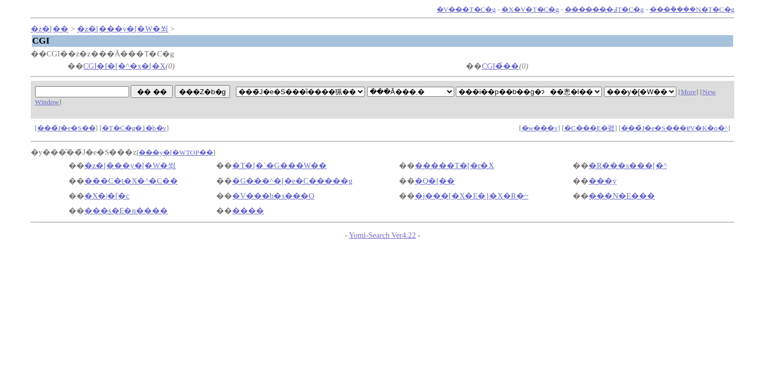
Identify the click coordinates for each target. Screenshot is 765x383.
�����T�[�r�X (454, 165)
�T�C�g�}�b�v (134, 128)
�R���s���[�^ (628, 165)
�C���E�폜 (589, 128)
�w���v (540, 128)
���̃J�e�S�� (66, 128)
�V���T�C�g (466, 9)
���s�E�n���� (126, 210)
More (688, 92)
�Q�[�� (435, 181)
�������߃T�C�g (604, 9)
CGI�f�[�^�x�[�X (124, 66)
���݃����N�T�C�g (692, 9)
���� (248, 210)
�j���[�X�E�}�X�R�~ (472, 196)
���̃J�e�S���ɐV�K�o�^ (674, 128)
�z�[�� (50, 28)
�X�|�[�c (107, 196)
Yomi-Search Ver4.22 (382, 235)
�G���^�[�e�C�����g (292, 181)
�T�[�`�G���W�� (279, 165)
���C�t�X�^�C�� (131, 181)
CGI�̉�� (500, 66)
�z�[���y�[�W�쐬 (122, 28)
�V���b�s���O (273, 196)
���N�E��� (622, 196)
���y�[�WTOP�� (176, 152)
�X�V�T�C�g (530, 9)
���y (602, 181)
